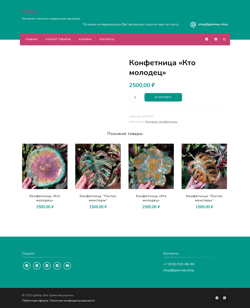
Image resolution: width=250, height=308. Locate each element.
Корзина (85, 39)
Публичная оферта (35, 301)
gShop (29, 11)
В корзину (163, 97)
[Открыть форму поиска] (224, 39)
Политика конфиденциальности (72, 301)
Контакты (107, 39)
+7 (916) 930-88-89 (179, 264)
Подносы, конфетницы (161, 122)
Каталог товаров (58, 39)
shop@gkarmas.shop (213, 24)
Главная (31, 39)
